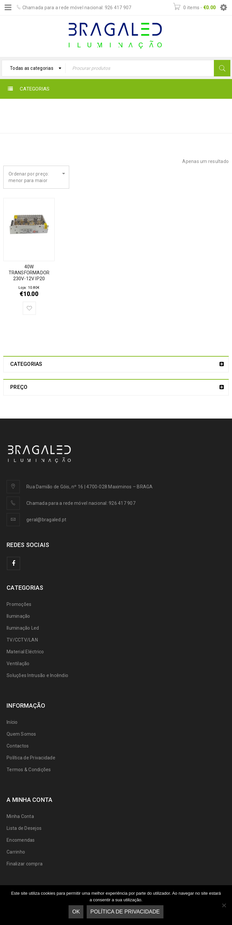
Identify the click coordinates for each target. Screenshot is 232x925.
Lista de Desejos (24, 828)
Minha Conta (20, 816)
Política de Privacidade (31, 757)
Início (125, 111)
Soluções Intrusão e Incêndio (37, 675)
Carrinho (16, 852)
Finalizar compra (25, 863)
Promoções (19, 604)
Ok (76, 911)
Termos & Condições (29, 769)
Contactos (18, 745)
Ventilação (18, 663)
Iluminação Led (23, 628)
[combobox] (34, 68)
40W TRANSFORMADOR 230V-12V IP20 (29, 272)
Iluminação (18, 616)
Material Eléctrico (25, 651)
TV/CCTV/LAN (22, 639)
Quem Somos (21, 734)
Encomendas (21, 840)
